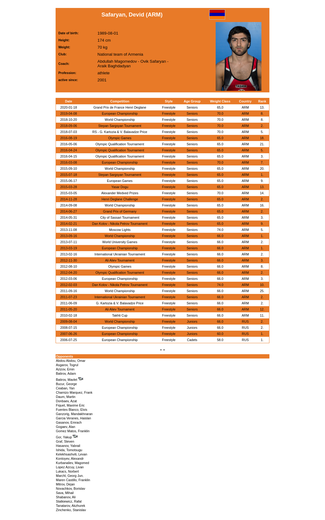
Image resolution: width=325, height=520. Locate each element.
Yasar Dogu (119, 187)
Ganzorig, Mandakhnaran (74, 414)
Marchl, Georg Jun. (70, 475)
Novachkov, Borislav (70, 488)
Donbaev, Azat (66, 401)
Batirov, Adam (66, 373)
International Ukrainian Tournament (119, 254)
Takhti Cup (119, 315)
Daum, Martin (65, 397)
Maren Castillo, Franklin (73, 480)
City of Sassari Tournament (119, 217)
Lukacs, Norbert (67, 471)
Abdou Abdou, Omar (71, 360)
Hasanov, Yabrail (68, 446)
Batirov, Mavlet (69, 379)
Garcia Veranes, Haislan (73, 418)
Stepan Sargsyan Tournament (119, 126)
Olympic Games (119, 138)
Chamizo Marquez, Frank (74, 392)
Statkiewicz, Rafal (69, 501)
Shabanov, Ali (65, 497)
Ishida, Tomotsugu (69, 450)
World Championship (120, 119)
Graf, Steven (65, 441)
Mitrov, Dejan (65, 484)
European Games (120, 181)
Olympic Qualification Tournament (120, 144)
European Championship (119, 113)
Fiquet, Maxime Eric (70, 405)
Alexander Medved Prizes (119, 193)
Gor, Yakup (67, 437)
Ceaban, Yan (65, 388)
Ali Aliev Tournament (119, 260)
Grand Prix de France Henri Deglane (119, 107)
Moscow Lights (119, 230)
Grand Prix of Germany (120, 211)
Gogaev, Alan (65, 427)
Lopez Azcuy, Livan (70, 467)
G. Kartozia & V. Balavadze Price (119, 303)
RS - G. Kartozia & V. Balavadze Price (119, 132)
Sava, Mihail (65, 493)
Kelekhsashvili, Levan (71, 454)
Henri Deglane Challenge (120, 199)
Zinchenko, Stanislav (71, 510)
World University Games (119, 242)
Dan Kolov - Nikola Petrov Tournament (120, 223)
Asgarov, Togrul (67, 365)
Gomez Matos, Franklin (72, 431)
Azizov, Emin (65, 369)
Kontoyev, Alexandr (70, 458)
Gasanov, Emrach (69, 422)
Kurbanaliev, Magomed (72, 463)
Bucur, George (66, 384)
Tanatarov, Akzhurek (70, 505)
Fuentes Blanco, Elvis (71, 409)
